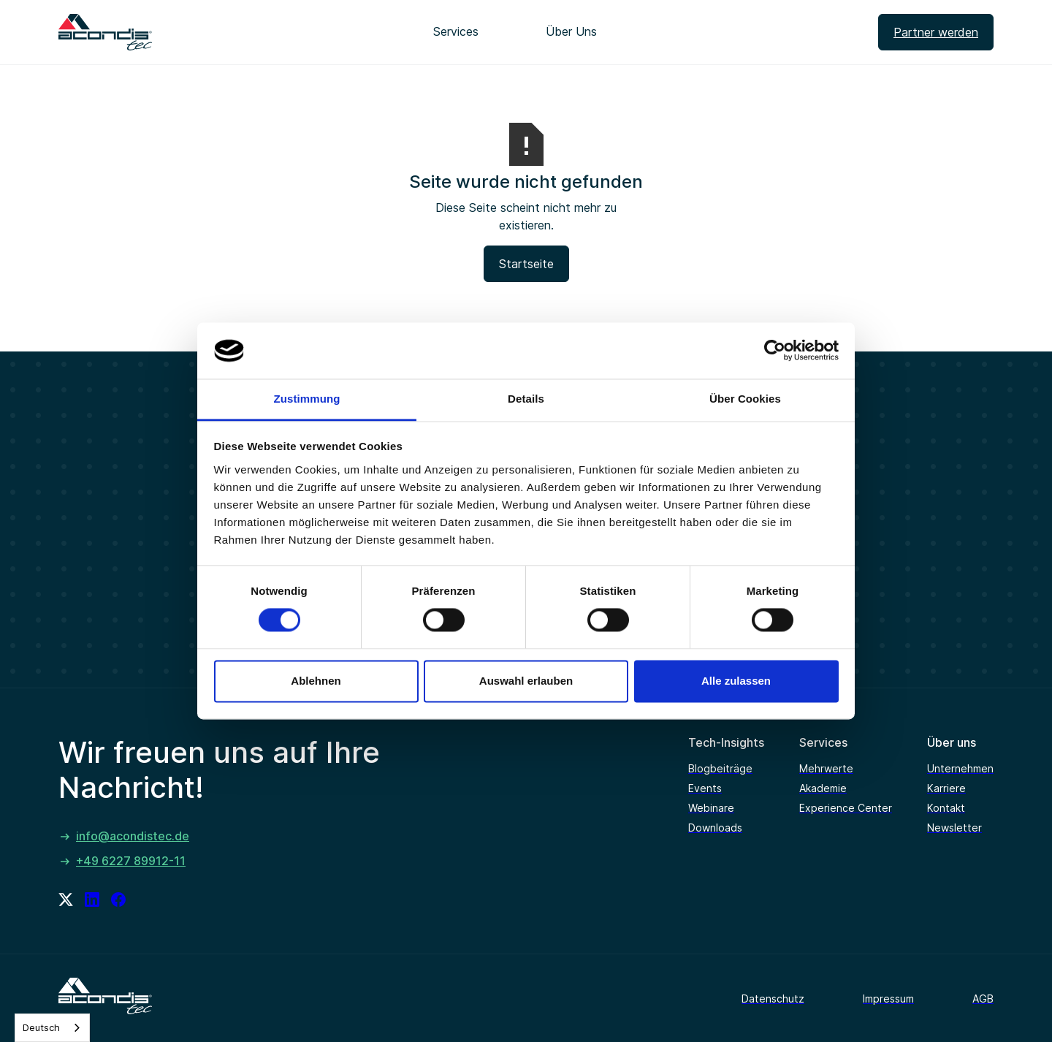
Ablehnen (315, 680)
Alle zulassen (736, 680)
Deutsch (41, 1027)
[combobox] (52, 1028)
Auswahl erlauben (526, 680)
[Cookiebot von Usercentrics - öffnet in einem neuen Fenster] (775, 351)
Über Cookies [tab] (745, 398)
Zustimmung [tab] (307, 398)
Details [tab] (526, 398)
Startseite (526, 263)
